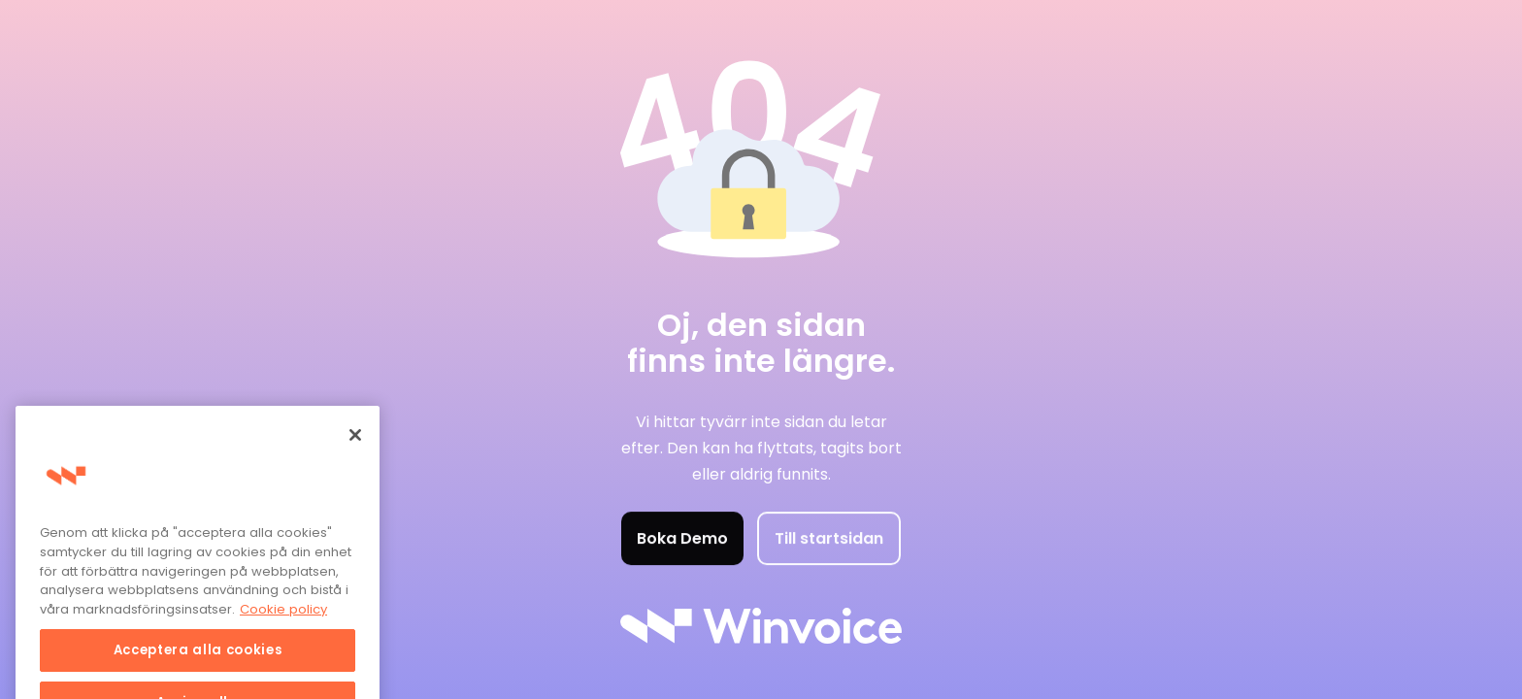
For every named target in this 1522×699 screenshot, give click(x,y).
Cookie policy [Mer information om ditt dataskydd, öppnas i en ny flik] (283, 622)
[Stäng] (355, 447)
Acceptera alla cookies (197, 662)
